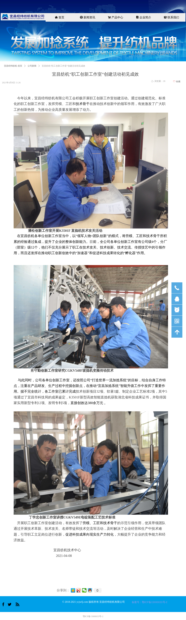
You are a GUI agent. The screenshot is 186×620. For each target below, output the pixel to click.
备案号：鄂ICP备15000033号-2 (149, 602)
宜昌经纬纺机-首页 (13, 66)
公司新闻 (32, 66)
